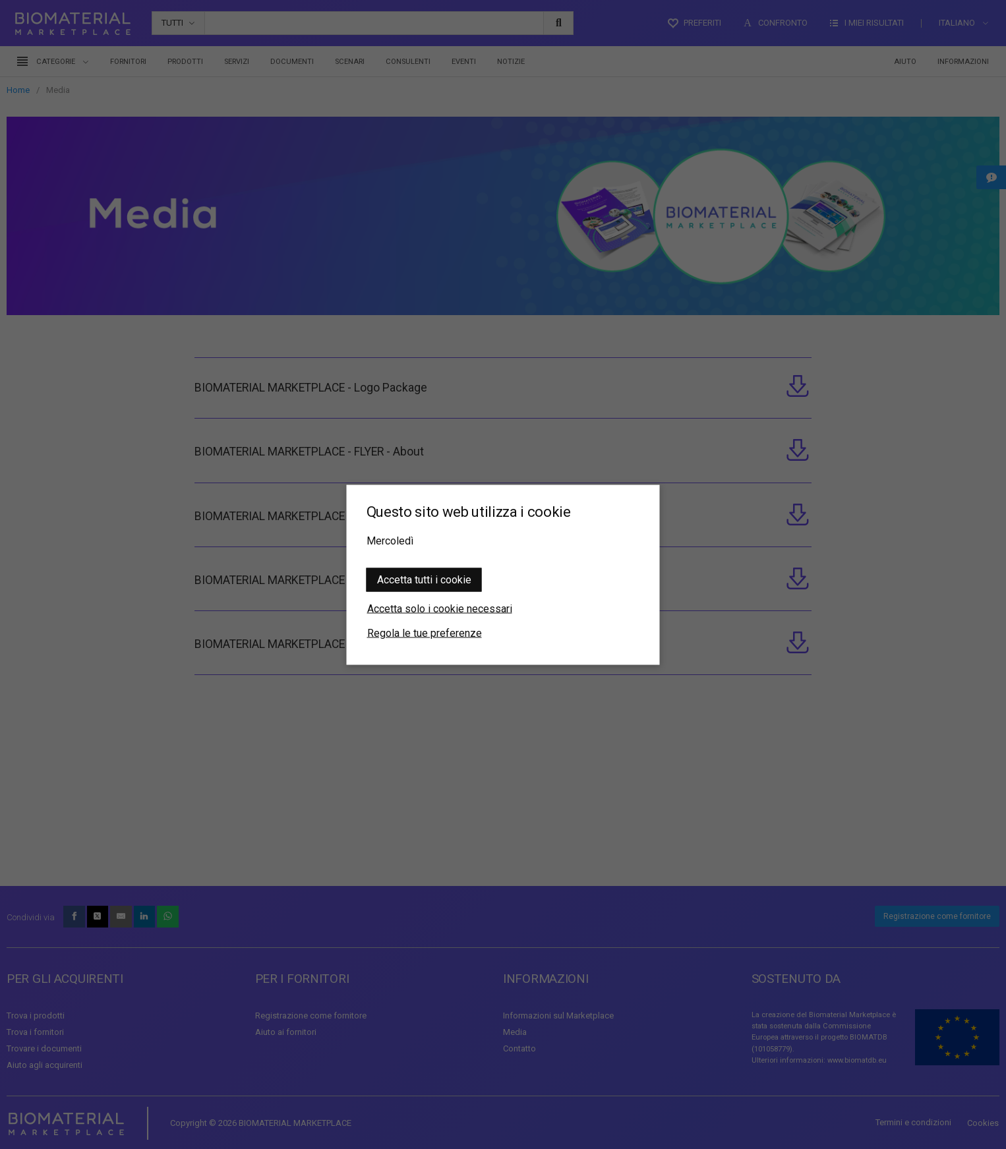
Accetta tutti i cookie (424, 579)
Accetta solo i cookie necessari (439, 608)
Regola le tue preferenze (424, 632)
